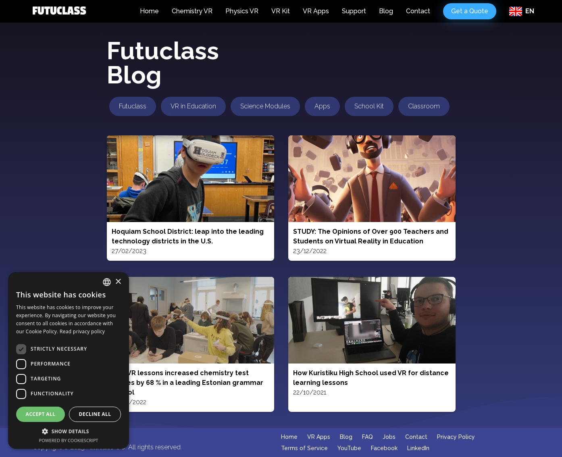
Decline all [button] (95, 414)
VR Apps (316, 11)
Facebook (384, 448)
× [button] (118, 282)
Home (149, 11)
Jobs (389, 437)
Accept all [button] (41, 414)
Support (354, 11)
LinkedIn (418, 448)
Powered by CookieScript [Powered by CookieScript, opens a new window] (68, 440)
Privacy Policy (456, 437)
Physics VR (241, 11)
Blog (386, 11)
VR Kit (280, 11)
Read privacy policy (82, 331)
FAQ (367, 437)
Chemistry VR (192, 11)
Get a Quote (469, 11)
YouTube (349, 448)
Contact (418, 11)
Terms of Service (304, 448)
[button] (68, 431)
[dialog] (68, 360)
